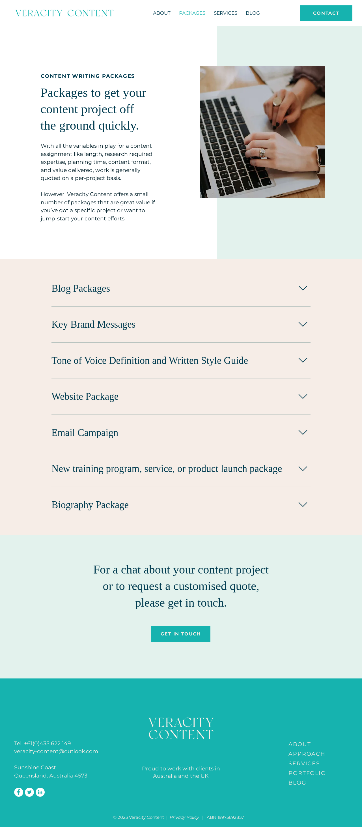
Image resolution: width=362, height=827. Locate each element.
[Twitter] (29, 792)
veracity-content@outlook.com (56, 751)
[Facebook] (18, 792)
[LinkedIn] (40, 792)
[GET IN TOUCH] (180, 634)
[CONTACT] (326, 13)
